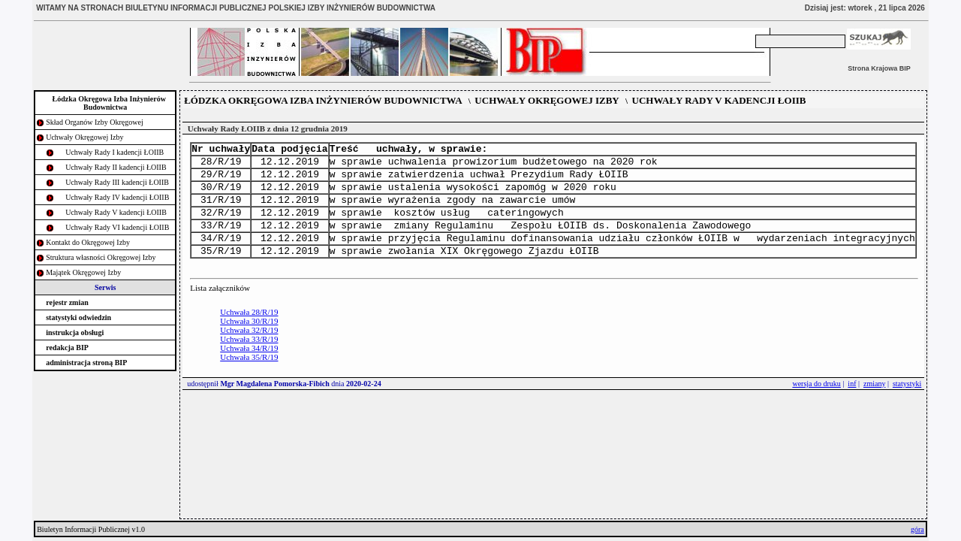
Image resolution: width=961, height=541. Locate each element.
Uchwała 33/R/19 (249, 359)
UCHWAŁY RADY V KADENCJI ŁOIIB (719, 100)
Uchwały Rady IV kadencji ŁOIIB (117, 197)
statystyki (907, 404)
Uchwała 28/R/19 (249, 332)
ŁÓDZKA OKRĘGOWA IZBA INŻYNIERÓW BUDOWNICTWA (323, 100)
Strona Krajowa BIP (879, 68)
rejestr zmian (67, 302)
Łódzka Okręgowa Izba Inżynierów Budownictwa (109, 103)
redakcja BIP (67, 347)
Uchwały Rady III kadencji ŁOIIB (117, 182)
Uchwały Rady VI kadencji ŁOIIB (117, 227)
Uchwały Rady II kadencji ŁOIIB (115, 167)
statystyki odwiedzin (78, 317)
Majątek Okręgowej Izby (83, 272)
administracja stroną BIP (86, 362)
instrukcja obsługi (75, 332)
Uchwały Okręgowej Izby (84, 137)
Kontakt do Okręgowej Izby (88, 242)
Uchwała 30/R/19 (249, 341)
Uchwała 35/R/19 (249, 377)
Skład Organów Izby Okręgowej (94, 122)
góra (917, 529)
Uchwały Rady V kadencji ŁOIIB (116, 212)
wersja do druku (816, 404)
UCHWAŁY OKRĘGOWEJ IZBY (546, 100)
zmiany (874, 404)
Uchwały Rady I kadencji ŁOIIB (114, 152)
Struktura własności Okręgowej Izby (100, 257)
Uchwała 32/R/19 (249, 350)
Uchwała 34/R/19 (249, 368)
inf (852, 404)
